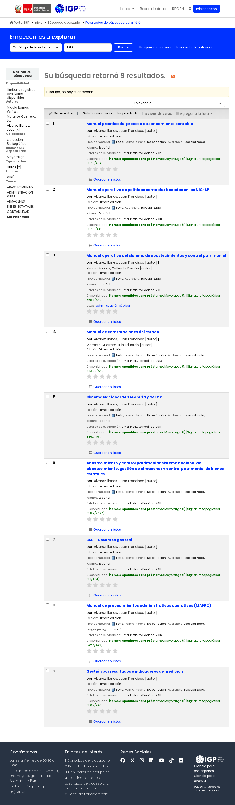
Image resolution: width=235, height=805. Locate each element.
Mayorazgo (16, 157)
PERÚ (10, 177)
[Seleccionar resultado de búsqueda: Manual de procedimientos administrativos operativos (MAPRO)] (47, 604)
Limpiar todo (127, 113)
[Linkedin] (152, 760)
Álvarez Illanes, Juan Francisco (125, 130)
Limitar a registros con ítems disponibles (21, 93)
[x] (134, 760)
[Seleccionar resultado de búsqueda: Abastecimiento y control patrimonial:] (47, 462)
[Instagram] (143, 760)
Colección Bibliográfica (16, 142)
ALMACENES (16, 201)
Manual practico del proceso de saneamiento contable (140, 123)
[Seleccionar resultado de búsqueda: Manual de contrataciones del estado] (47, 331)
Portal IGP (19, 22)
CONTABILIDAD (18, 212)
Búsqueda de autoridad (194, 47)
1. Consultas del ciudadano (87, 760)
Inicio (38, 22)
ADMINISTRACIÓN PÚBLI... (20, 194)
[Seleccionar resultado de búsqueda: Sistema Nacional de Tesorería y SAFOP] (47, 396)
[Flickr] (182, 760)
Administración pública (113, 305)
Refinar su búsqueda (22, 74)
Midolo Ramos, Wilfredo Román (119, 268)
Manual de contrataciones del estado (123, 332)
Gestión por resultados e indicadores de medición (135, 671)
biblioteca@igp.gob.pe (29, 786)
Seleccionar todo (97, 113)
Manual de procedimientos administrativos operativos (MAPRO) (149, 605)
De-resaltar (61, 113)
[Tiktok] (172, 760)
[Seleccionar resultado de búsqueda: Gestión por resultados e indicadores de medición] (47, 670)
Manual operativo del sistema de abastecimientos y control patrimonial (156, 255)
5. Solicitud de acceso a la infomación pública (87, 786)
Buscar (123, 47)
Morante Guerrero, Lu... (21, 118)
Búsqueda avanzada (155, 47)
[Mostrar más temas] (18, 217)
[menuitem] (178, 9)
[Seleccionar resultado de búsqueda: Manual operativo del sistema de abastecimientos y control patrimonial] (47, 254)
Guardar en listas (105, 179)
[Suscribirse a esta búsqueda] (172, 76)
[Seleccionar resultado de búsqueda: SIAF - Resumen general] (47, 539)
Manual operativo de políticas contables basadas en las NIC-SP (148, 189)
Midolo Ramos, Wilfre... (18, 109)
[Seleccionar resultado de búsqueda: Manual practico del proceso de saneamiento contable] (47, 123)
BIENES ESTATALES (20, 206)
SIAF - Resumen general (109, 539)
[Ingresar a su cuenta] (204, 9)
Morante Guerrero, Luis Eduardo (119, 345)
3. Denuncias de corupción (87, 772)
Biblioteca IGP (66, 18)
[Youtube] (162, 760)
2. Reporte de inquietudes (86, 766)
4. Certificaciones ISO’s (83, 778)
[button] (127, 9)
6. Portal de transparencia (86, 794)
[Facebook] (124, 760)
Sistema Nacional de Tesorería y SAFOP (124, 397)
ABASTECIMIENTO (20, 187)
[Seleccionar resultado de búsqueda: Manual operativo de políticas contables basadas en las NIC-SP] (47, 189)
